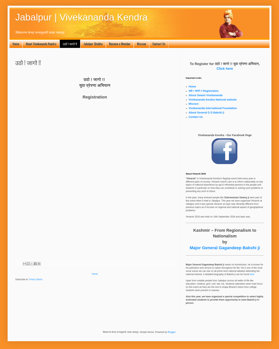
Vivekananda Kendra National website (213, 99)
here (252, 274)
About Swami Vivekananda (205, 95)
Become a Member (120, 44)
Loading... (76, 177)
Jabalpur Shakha (93, 44)
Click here (225, 69)
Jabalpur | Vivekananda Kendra (81, 17)
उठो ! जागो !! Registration (204, 90)
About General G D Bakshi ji (206, 112)
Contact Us (158, 44)
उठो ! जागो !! (70, 44)
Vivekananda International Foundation (213, 108)
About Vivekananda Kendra (41, 44)
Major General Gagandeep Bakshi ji (225, 247)
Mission (141, 44)
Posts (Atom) (35, 279)
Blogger (171, 332)
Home (16, 44)
